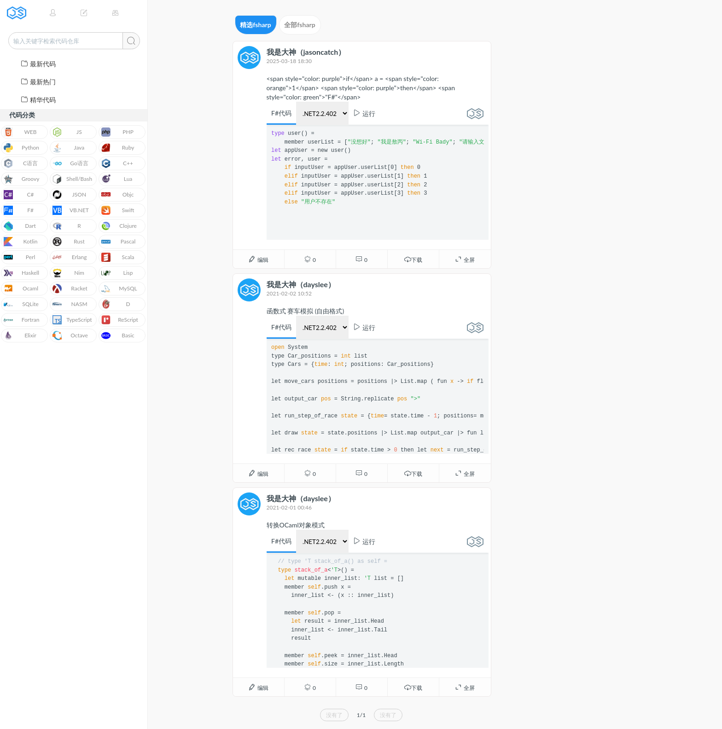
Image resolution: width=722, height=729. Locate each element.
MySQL (119, 288)
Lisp (117, 273)
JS (67, 132)
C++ (117, 163)
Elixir (20, 335)
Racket (69, 288)
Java (68, 147)
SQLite (21, 304)
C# (19, 194)
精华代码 (38, 100)
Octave (70, 335)
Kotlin (21, 241)
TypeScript (72, 319)
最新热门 (38, 82)
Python (21, 147)
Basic (117, 335)
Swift (117, 210)
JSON (69, 194)
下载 (413, 259)
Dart (20, 226)
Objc (117, 194)
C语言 (21, 163)
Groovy (21, 179)
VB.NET (70, 210)
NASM (69, 304)
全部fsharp (299, 25)
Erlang (69, 257)
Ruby (117, 147)
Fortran (21, 319)
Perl (19, 257)
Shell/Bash (72, 179)
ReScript (119, 319)
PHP (117, 132)
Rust (68, 241)
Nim (68, 273)
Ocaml (21, 288)
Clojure (119, 226)
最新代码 (38, 64)
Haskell (21, 273)
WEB (20, 132)
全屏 (464, 259)
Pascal (118, 241)
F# (19, 210)
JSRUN (19, 12)
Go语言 (70, 163)
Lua (116, 179)
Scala (117, 257)
